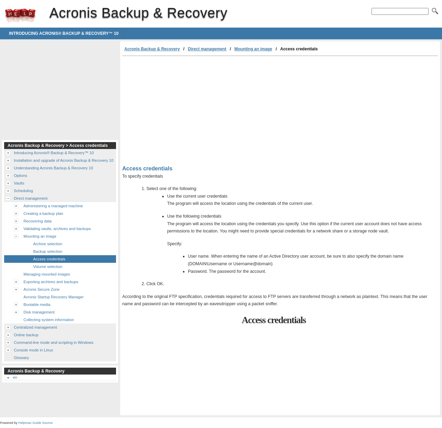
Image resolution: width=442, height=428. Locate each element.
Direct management (207, 49)
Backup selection (48, 251)
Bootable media (36, 304)
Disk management (39, 312)
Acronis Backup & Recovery (20, 15)
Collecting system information (48, 320)
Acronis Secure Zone (41, 289)
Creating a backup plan (43, 213)
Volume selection (48, 267)
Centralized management (35, 327)
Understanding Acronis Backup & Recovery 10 (53, 168)
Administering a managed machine (53, 206)
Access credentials (49, 259)
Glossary (21, 358)
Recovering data (37, 221)
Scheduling (23, 191)
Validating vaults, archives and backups (57, 229)
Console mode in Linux (33, 350)
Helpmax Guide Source (35, 423)
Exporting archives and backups (50, 282)
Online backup (26, 335)
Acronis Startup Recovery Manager (53, 297)
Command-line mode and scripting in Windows (54, 342)
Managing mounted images (46, 274)
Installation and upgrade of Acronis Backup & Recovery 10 (64, 160)
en (15, 377)
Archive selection (48, 244)
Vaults (19, 183)
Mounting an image (253, 49)
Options (20, 175)
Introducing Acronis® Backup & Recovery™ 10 (63, 33)
